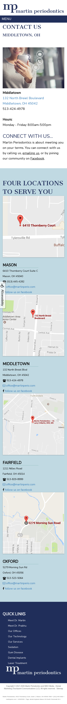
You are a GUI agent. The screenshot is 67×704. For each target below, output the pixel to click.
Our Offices (14, 631)
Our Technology (17, 636)
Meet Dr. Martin (17, 620)
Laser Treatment (17, 663)
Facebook (37, 158)
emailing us (31, 153)
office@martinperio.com (19, 287)
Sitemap (59, 689)
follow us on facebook (17, 292)
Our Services (15, 641)
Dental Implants (17, 657)
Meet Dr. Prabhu (17, 625)
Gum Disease (15, 652)
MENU (6, 19)
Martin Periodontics (33, 686)
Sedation (13, 647)
